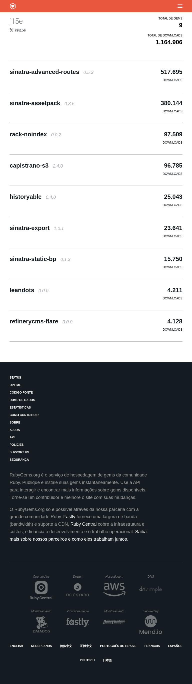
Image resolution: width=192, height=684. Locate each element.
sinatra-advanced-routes (51, 71)
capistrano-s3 (36, 165)
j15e (16, 21)
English (16, 646)
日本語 (107, 660)
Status (15, 377)
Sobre (15, 422)
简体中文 (66, 646)
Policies (17, 445)
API (12, 437)
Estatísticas (20, 407)
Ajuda (15, 430)
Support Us (19, 452)
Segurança (19, 459)
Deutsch (87, 660)
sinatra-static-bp (40, 258)
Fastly (69, 516)
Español (175, 646)
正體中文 (86, 646)
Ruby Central (83, 524)
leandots (29, 290)
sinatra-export (37, 228)
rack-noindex (35, 134)
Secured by (152, 611)
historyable (33, 196)
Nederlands (41, 646)
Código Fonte (21, 392)
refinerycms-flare (41, 321)
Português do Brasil (118, 646)
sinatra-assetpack (42, 103)
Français (152, 646)
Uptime (15, 385)
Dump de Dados (22, 400)
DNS (155, 576)
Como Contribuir (24, 415)
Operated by (42, 578)
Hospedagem (115, 576)
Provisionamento (77, 611)
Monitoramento (41, 611)
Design (81, 576)
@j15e (20, 30)
